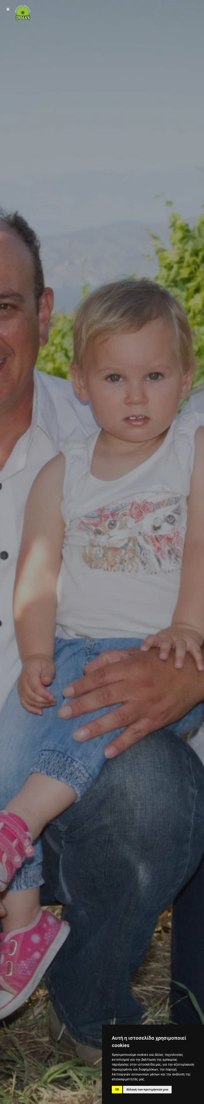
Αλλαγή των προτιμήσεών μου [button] (147, 1089)
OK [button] (117, 1089)
